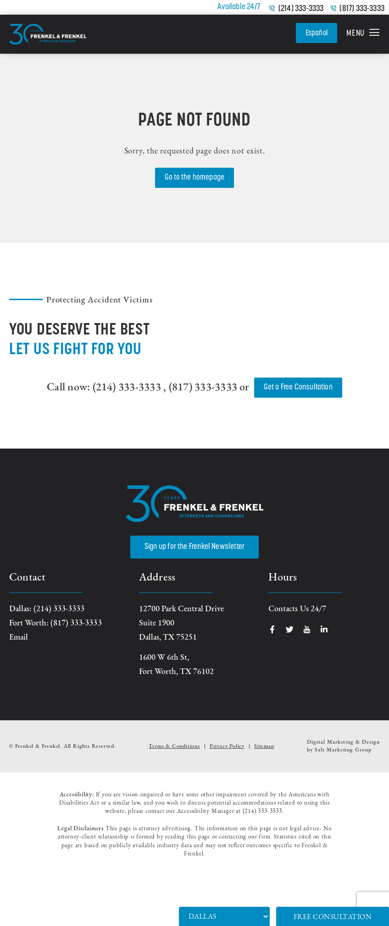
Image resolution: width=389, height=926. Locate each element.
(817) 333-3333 (361, 9)
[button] (363, 34)
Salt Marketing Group (343, 750)
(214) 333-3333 (301, 9)
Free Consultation (333, 917)
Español (316, 32)
